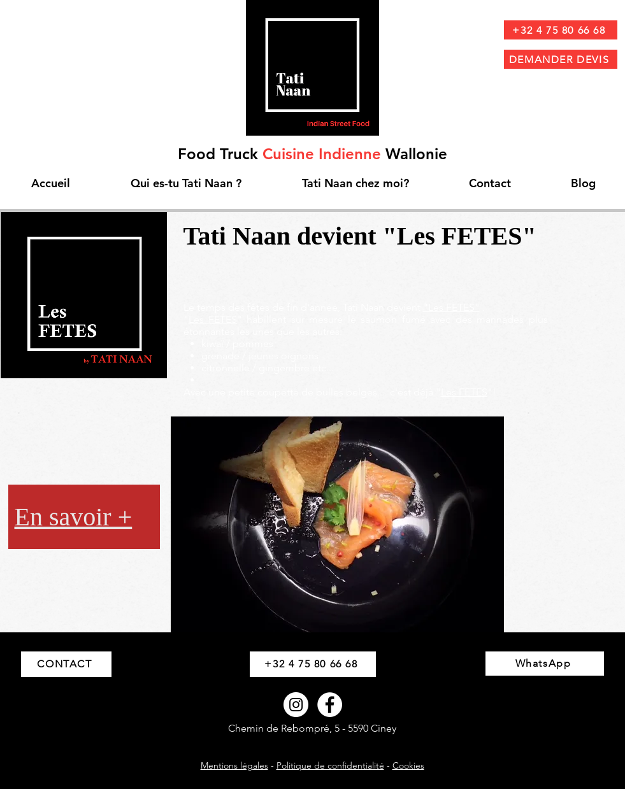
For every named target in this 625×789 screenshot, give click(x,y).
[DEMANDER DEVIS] (560, 59)
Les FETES (213, 319)
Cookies (408, 765)
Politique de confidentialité (330, 765)
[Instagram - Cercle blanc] (296, 704)
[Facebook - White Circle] (329, 704)
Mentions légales (234, 765)
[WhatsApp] (545, 663)
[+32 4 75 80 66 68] (560, 29)
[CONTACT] (66, 664)
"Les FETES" (451, 307)
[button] (337, 524)
